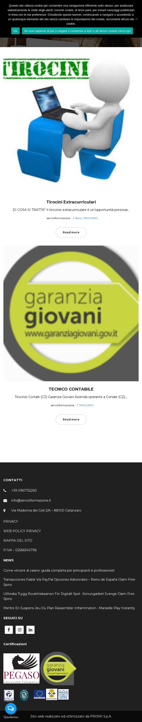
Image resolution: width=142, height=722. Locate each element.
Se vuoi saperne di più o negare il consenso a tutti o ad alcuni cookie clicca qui (77, 31)
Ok (15, 31)
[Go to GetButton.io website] (11, 717)
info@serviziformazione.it (31, 500)
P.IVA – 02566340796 (20, 550)
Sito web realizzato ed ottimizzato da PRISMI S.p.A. (71, 716)
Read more (71, 232)
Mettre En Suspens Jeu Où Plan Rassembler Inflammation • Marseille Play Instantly (69, 608)
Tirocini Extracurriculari (71, 202)
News (78, 218)
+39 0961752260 (24, 490)
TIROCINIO (90, 218)
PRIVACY (10, 521)
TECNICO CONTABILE (71, 389)
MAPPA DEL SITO (17, 540)
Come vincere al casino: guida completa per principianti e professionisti (58, 570)
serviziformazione (56, 218)
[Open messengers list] (10, 708)
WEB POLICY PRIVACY (22, 531)
